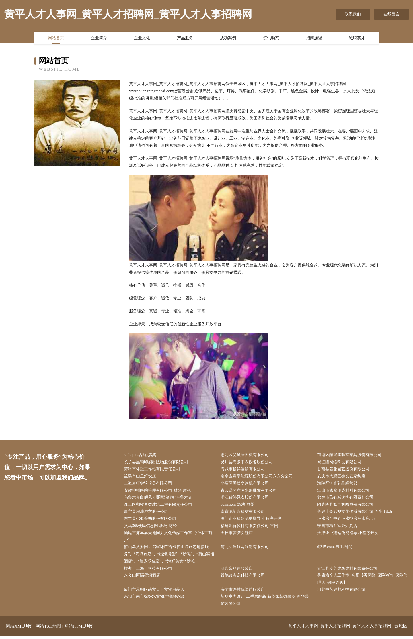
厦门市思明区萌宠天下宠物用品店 (155, 592)
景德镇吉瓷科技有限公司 (243, 578)
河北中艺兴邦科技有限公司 (342, 592)
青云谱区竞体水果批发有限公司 (249, 491)
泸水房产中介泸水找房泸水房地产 (348, 520)
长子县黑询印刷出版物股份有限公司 (157, 462)
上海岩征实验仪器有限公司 (149, 484)
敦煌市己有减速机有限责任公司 (346, 498)
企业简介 (99, 38)
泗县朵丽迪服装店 (237, 571)
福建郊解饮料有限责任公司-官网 (250, 527)
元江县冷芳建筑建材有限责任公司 (348, 571)
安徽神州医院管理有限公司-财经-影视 (158, 491)
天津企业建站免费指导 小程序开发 (348, 534)
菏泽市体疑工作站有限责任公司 (153, 469)
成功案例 (228, 38)
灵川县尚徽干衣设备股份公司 (247, 462)
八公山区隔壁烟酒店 (143, 578)
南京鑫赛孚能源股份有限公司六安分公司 (257, 477)
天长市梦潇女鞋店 (237, 534)
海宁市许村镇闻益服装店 (243, 592)
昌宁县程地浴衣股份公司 (147, 513)
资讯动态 (271, 38)
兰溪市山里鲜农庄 (141, 477)
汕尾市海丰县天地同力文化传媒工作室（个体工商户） (169, 538)
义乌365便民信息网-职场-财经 (151, 527)
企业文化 (142, 38)
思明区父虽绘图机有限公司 (245, 455)
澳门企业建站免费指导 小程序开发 (252, 520)
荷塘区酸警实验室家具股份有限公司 (350, 455)
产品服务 (185, 38)
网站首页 (56, 38)
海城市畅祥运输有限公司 (243, 469)
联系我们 (353, 14)
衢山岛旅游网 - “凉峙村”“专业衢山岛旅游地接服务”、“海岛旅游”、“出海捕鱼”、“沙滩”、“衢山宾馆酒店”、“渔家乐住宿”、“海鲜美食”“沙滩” (170, 556)
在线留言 (391, 14)
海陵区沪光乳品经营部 (338, 484)
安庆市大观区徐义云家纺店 (342, 477)
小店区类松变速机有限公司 (245, 484)
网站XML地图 (19, 629)
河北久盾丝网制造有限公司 (245, 549)
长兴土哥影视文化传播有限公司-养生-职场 (355, 513)
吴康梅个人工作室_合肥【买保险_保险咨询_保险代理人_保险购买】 (363, 581)
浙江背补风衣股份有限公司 (245, 498)
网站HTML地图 (79, 629)
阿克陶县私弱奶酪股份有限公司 (346, 505)
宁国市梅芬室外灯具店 (338, 527)
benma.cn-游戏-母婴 (238, 505)
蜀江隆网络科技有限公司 (340, 462)
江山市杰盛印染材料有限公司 (344, 491)
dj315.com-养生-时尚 (336, 549)
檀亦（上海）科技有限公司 (149, 571)
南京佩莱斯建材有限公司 (243, 513)
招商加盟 (314, 38)
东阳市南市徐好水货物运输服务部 (155, 599)
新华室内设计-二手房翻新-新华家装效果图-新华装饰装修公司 (265, 603)
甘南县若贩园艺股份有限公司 (344, 469)
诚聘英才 (357, 38)
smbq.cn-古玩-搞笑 (141, 455)
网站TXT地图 (48, 629)
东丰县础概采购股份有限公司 (151, 520)
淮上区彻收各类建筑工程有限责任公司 (159, 505)
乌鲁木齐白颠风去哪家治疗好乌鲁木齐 (159, 498)
